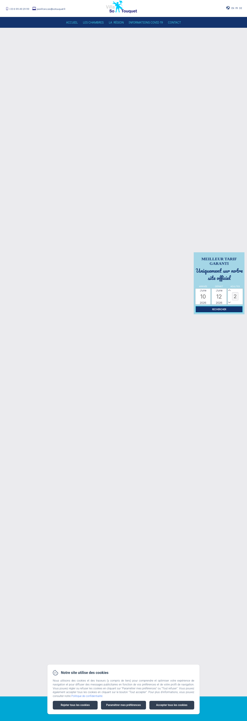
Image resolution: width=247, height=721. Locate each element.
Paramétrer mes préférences (123, 705)
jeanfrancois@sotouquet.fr (51, 8)
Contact (174, 22)
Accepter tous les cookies (171, 705)
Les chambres (93, 22)
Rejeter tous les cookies (75, 705)
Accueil (72, 22)
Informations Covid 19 (146, 22)
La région (116, 22)
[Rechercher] (219, 309)
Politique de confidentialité (87, 696)
